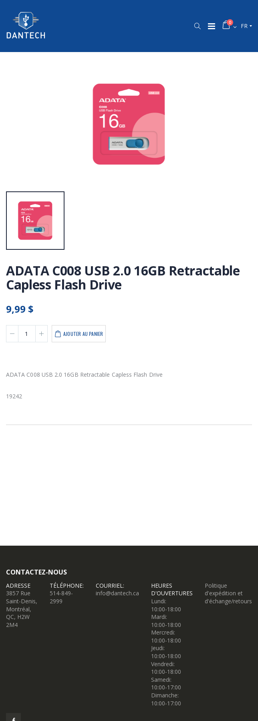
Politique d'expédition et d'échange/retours (228, 593)
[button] (197, 26)
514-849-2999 (61, 597)
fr (244, 26)
